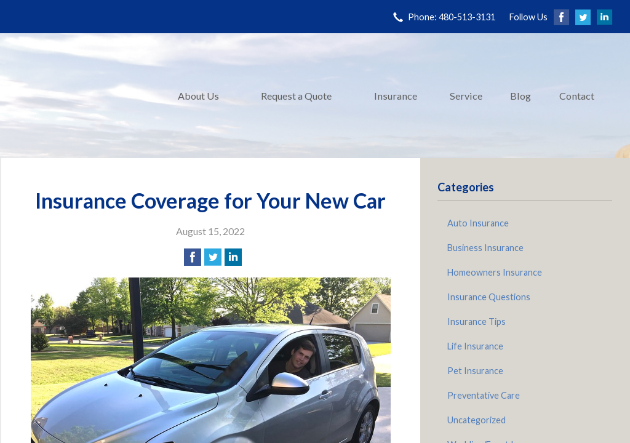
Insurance (395, 96)
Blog (520, 96)
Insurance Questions (488, 297)
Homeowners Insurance (494, 272)
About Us (198, 96)
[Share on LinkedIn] (233, 257)
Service (466, 96)
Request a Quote (296, 96)
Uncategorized (476, 420)
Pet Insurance (475, 370)
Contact (576, 96)
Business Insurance (485, 247)
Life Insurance (475, 346)
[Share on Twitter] (212, 257)
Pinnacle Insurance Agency (81, 95)
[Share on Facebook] (192, 257)
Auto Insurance (478, 223)
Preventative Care (483, 395)
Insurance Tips (476, 321)
